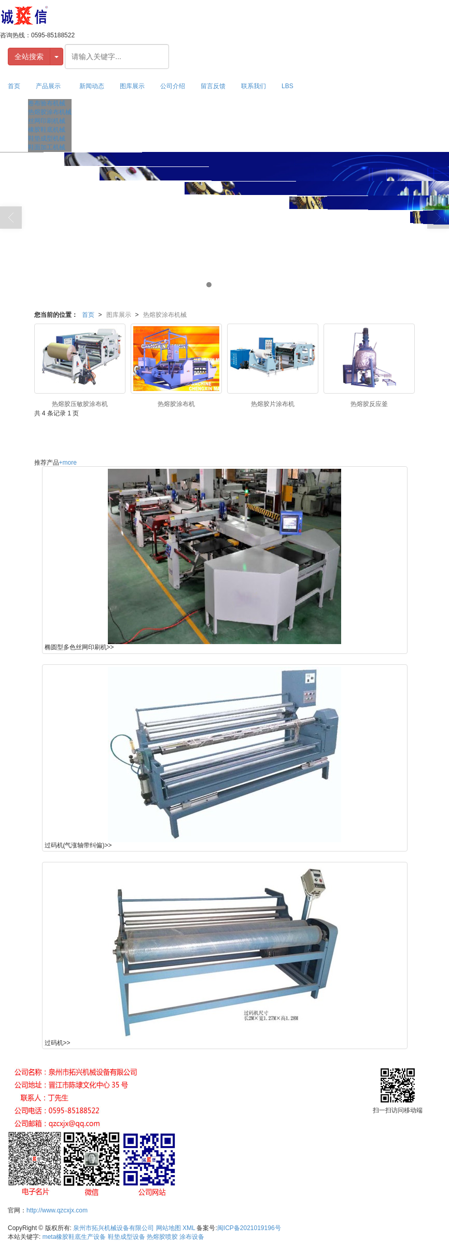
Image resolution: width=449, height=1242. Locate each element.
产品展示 (48, 86)
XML (189, 1228)
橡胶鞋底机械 (46, 129)
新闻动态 (91, 86)
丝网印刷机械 (46, 120)
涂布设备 (191, 1236)
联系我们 (253, 86)
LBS (287, 86)
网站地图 (168, 1228)
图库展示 (132, 86)
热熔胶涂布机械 (50, 112)
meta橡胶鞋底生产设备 (74, 1236)
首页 (14, 86)
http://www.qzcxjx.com (57, 1210)
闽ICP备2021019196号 (249, 1228)
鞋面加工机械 (46, 147)
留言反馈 (213, 86)
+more (68, 462)
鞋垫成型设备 (126, 1236)
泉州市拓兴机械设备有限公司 (113, 1228)
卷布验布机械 (46, 103)
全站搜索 (29, 56)
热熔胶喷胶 (162, 1236)
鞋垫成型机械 (46, 138)
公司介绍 (172, 86)
